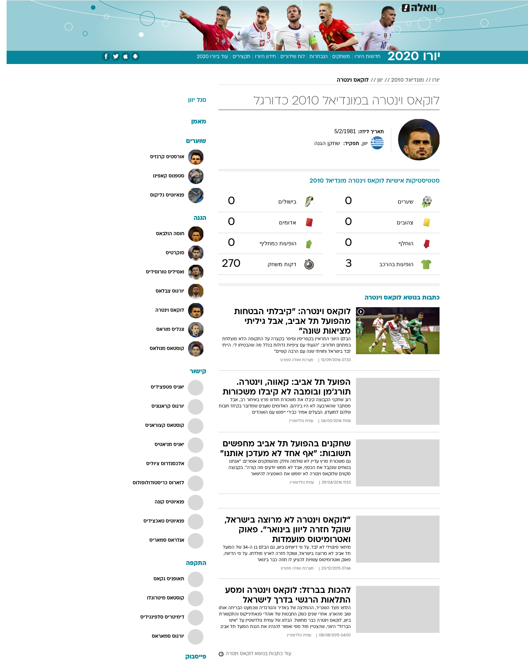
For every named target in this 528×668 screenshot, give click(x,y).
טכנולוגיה (196, 6)
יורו (429, 80)
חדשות (401, 6)
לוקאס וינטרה (346, 80)
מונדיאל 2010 (401, 80)
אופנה (171, 6)
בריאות (247, 6)
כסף (286, 6)
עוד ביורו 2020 (206, 57)
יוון (373, 80)
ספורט (377, 6)
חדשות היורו (361, 57)
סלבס (306, 6)
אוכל (268, 6)
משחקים (334, 57)
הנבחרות (312, 57)
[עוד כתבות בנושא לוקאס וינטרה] (322, 654)
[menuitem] (396, 7)
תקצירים (235, 57)
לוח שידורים (286, 57)
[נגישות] (9, 7)
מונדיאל (352, 6)
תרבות (327, 6)
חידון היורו (258, 57)
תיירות (223, 6)
